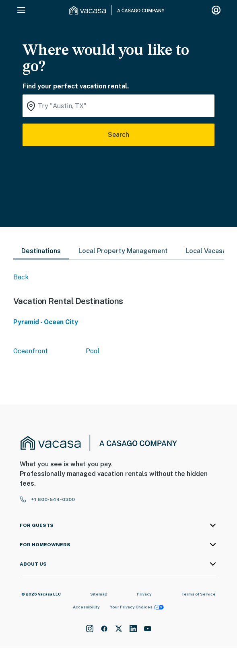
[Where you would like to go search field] (118, 105)
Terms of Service (198, 593)
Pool (92, 351)
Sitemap (98, 593)
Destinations (41, 251)
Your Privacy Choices (137, 607)
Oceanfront (30, 351)
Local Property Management (123, 251)
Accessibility (86, 606)
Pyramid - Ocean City (45, 322)
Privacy (144, 593)
